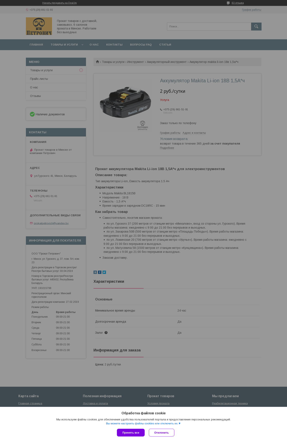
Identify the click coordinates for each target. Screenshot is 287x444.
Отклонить (161, 432)
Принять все (130, 432)
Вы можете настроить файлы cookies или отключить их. (142, 423)
